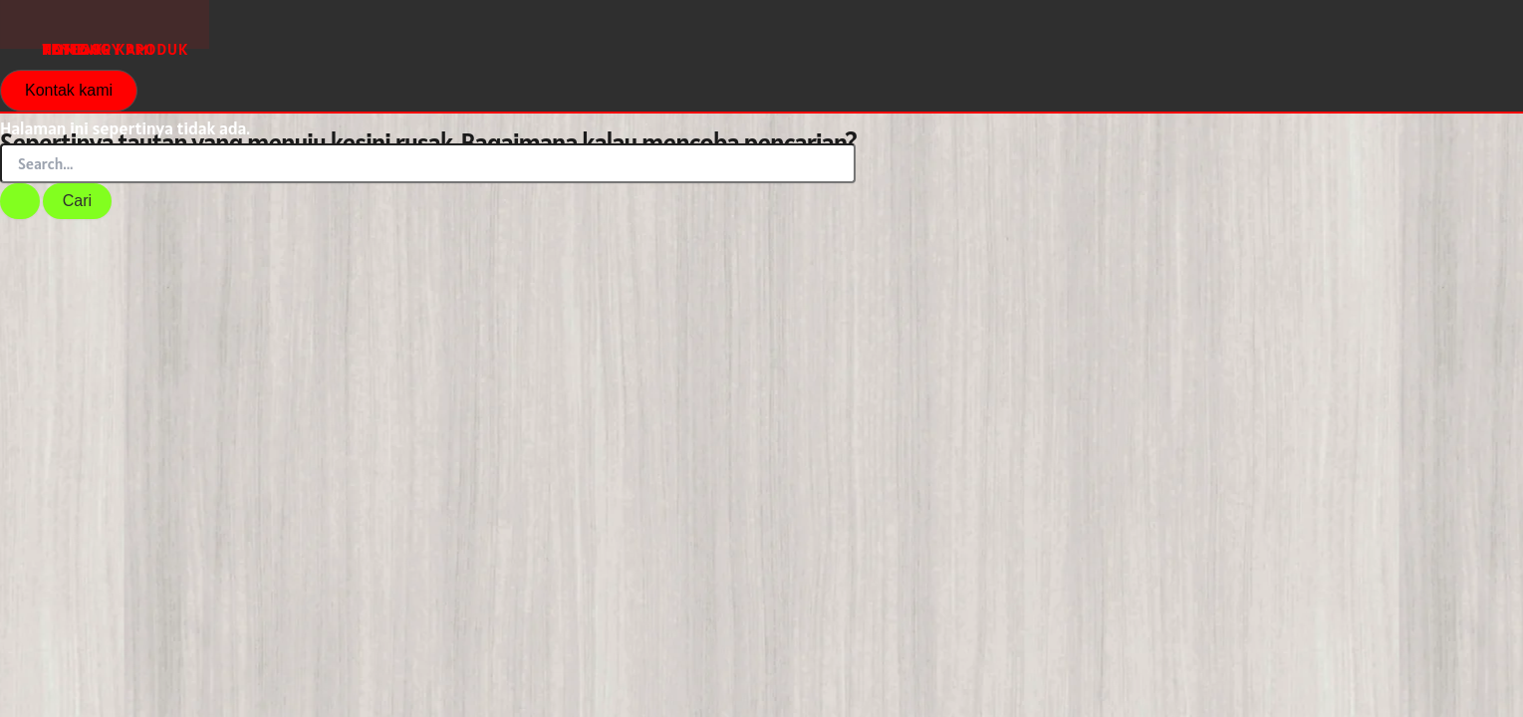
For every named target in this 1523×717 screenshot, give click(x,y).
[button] (68, 91)
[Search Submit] (20, 201)
